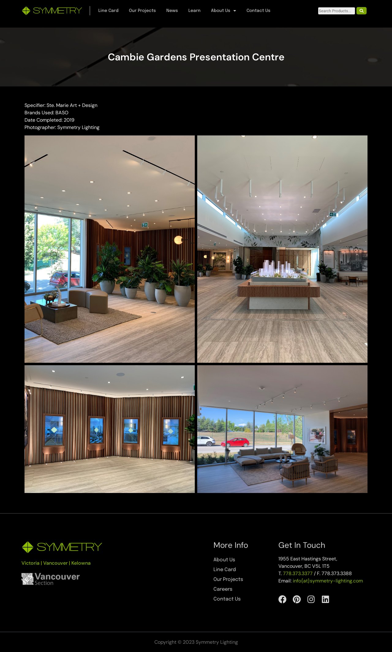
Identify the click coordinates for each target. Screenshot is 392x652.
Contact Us (258, 11)
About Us (223, 11)
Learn (194, 11)
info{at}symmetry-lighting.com (328, 581)
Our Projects (142, 11)
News (172, 11)
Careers (222, 589)
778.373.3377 (298, 573)
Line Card (108, 11)
